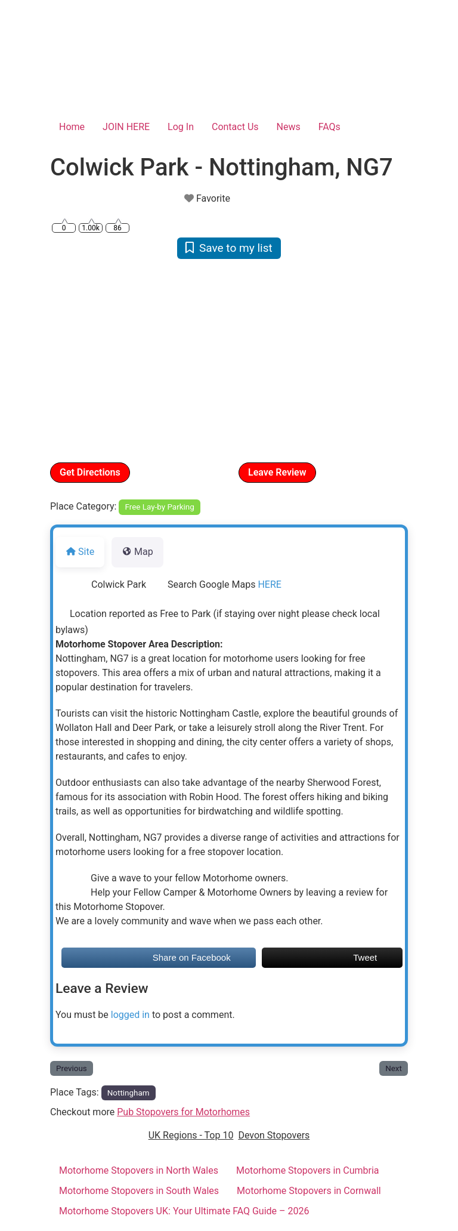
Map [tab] (137, 551)
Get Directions (90, 472)
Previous (71, 1068)
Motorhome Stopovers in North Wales (138, 1170)
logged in (130, 1014)
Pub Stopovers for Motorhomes (183, 1112)
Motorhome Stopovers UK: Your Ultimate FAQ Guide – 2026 (184, 1211)
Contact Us (235, 126)
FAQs (329, 126)
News (289, 126)
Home (72, 126)
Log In (181, 126)
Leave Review (277, 472)
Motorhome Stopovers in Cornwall (309, 1190)
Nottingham (128, 1092)
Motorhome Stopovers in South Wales (139, 1190)
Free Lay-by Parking (159, 506)
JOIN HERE (126, 126)
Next (393, 1068)
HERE (269, 584)
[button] (77, 360)
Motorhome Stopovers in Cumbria (307, 1170)
